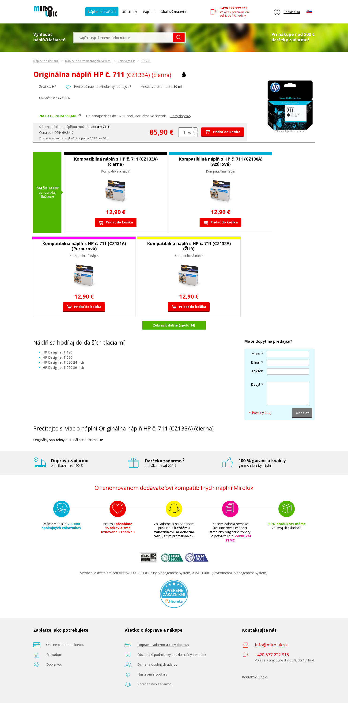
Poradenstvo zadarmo (154, 684)
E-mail (255, 362)
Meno (255, 353)
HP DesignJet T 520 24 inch (63, 362)
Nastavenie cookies (152, 674)
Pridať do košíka (222, 132)
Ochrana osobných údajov (157, 664)
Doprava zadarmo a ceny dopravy (163, 644)
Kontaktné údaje (254, 677)
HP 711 (146, 61)
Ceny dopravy (180, 116)
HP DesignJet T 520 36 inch (63, 367)
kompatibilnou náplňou (59, 126)
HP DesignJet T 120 (57, 352)
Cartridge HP (126, 61)
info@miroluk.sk (271, 645)
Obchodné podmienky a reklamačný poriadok (171, 654)
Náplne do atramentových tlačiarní (88, 61)
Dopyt (255, 384)
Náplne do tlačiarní (102, 11)
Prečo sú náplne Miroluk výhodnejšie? (102, 86)
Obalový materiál (173, 11)
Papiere (149, 11)
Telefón (257, 371)
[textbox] (123, 37)
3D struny (129, 11)
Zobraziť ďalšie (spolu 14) (174, 325)
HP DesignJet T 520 (57, 357)
